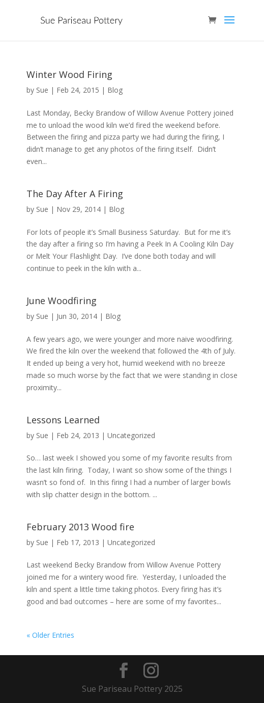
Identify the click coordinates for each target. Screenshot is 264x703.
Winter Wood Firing (69, 74)
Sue (42, 90)
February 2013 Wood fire (80, 527)
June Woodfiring (61, 300)
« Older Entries (50, 635)
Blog (115, 90)
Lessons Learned (63, 420)
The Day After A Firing (74, 193)
